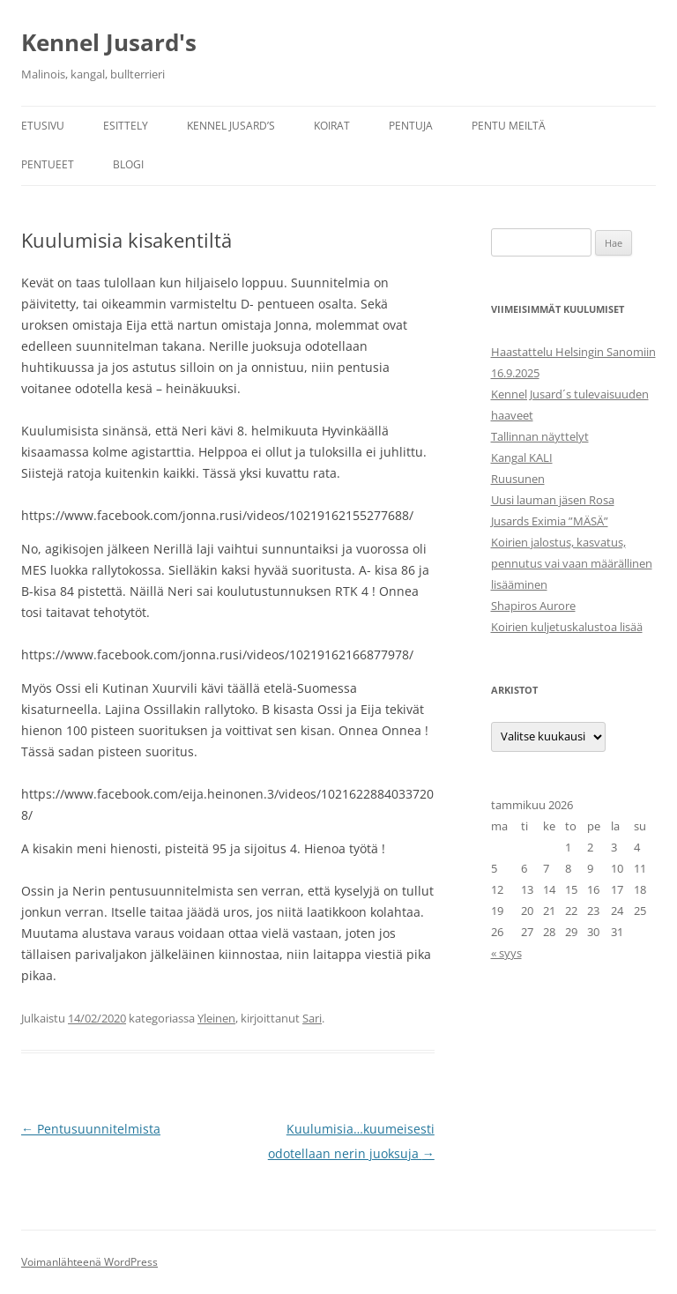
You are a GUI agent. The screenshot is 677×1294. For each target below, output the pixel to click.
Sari (312, 1018)
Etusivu (42, 125)
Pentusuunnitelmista (90, 1128)
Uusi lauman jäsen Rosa (552, 500)
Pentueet (47, 164)
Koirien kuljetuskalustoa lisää (567, 627)
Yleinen (216, 1018)
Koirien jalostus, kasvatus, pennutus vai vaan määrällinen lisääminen (571, 563)
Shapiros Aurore (533, 606)
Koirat (332, 125)
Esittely (125, 125)
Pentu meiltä (509, 125)
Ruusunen (518, 479)
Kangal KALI (522, 457)
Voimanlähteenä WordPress (89, 1261)
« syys (506, 953)
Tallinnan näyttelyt (540, 436)
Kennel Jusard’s (231, 125)
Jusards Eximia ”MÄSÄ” (549, 521)
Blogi (128, 164)
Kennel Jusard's (109, 42)
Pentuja (411, 125)
